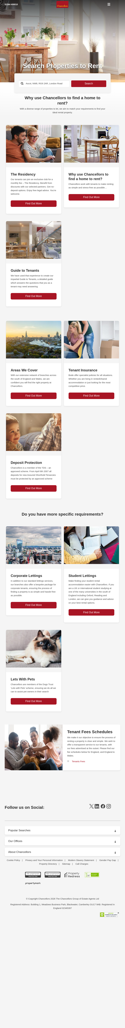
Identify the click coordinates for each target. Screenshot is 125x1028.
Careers (13, 912)
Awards (13, 900)
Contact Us (14, 918)
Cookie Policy (13, 954)
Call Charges (81, 958)
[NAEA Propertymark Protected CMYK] (52, 969)
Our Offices (15, 869)
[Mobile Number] (22, 4)
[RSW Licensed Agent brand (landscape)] (92, 969)
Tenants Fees (78, 789)
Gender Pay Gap (107, 954)
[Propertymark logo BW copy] (32, 977)
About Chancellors (20, 880)
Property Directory (48, 958)
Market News (15, 924)
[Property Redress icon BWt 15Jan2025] (72, 969)
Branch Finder (16, 906)
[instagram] (108, 836)
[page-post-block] (33, 144)
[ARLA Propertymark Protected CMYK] (32, 969)
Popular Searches (20, 858)
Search (83, 83)
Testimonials (15, 948)
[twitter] (91, 836)
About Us (13, 888)
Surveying (14, 942)
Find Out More (33, 208)
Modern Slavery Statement (81, 954)
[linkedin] (97, 836)
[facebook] (103, 836)
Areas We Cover (17, 894)
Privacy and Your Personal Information (44, 954)
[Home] (62, 4)
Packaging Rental (18, 930)
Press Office (15, 936)
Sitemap (66, 958)
